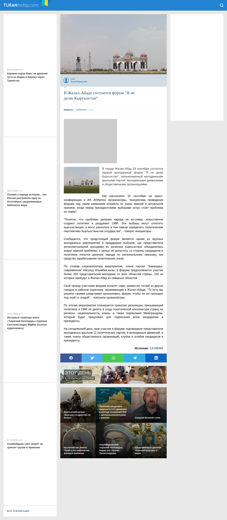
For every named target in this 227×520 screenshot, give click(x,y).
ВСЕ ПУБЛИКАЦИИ (18, 511)
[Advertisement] (90, 141)
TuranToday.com (25, 5)
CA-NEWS (156, 348)
